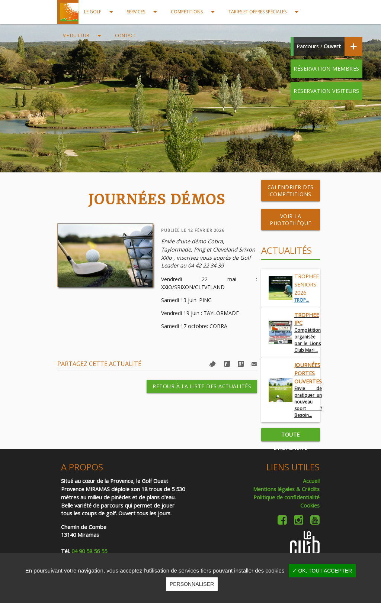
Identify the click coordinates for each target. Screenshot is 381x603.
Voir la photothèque (290, 220)
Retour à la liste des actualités (202, 386)
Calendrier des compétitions (291, 191)
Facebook (227, 364)
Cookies (310, 505)
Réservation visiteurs (326, 90)
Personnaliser (192, 584)
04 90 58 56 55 (89, 551)
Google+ (241, 364)
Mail (254, 364)
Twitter (212, 364)
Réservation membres (326, 68)
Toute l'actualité (290, 436)
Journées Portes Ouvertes (308, 373)
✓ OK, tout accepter (322, 571)
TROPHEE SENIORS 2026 (306, 284)
